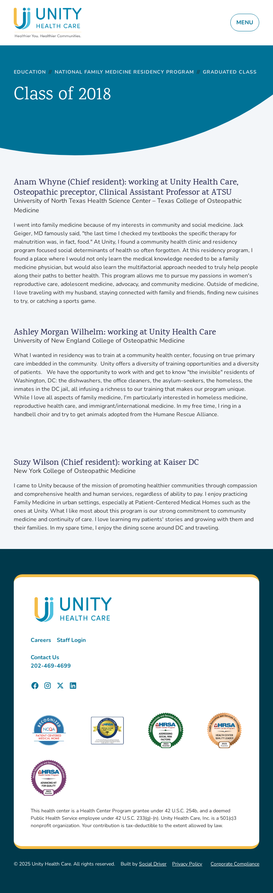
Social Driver (152, 864)
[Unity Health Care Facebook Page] (35, 685)
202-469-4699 (51, 666)
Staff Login (71, 640)
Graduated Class (230, 72)
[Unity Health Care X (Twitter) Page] (60, 685)
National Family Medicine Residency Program (124, 72)
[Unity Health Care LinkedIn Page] (73, 685)
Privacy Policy (187, 864)
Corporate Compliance (235, 864)
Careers (41, 640)
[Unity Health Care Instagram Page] (47, 685)
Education (30, 72)
